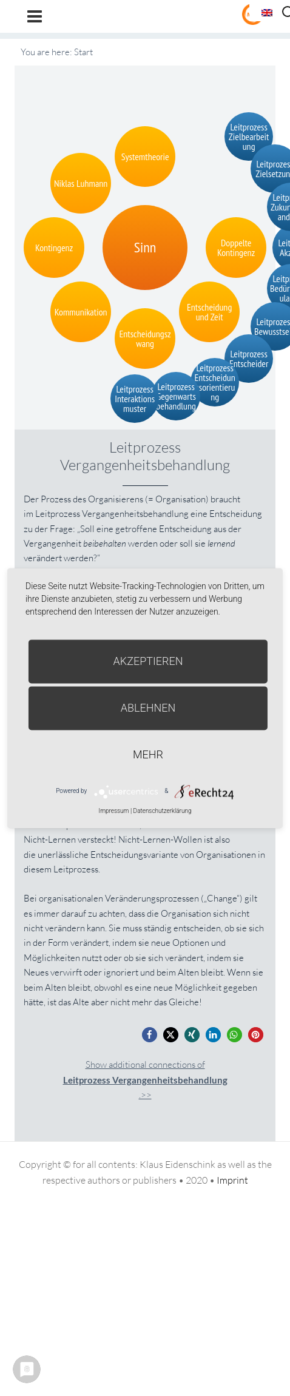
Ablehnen (148, 707)
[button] (149, 1034)
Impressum (113, 811)
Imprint (232, 1180)
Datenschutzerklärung (162, 811)
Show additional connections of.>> (145, 1080)
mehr (148, 754)
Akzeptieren (148, 661)
